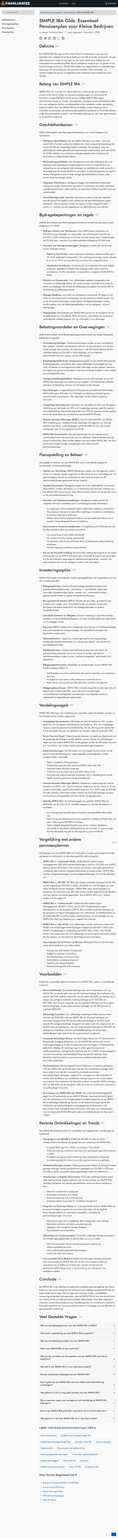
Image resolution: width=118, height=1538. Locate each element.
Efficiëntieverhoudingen (53, 1495)
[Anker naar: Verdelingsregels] (71, 705)
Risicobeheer (8, 27)
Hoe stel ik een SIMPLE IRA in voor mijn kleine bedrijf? (66, 1366)
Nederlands (110, 4)
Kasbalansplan (47, 1448)
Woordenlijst (8, 32)
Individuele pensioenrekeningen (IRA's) (72, 1428)
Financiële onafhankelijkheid (84, 1454)
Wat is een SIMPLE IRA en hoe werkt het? (59, 1348)
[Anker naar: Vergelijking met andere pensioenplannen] (113, 842)
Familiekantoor (8, 19)
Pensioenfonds (69, 1460)
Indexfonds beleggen (50, 1460)
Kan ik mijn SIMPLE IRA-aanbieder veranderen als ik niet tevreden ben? (73, 1410)
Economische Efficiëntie (53, 1487)
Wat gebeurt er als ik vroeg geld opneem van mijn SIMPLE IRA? (70, 1392)
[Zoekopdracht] (18, 12)
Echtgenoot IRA (92, 1466)
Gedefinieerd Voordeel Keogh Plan (76, 1435)
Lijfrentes (84, 1460)
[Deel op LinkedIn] (50, 38)
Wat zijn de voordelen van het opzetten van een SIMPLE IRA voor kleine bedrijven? (73, 1358)
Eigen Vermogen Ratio (53, 1491)
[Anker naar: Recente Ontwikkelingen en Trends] (102, 1123)
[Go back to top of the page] (113, 1534)
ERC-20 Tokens (49, 1500)
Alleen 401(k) (75, 1466)
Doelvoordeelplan (103, 1441)
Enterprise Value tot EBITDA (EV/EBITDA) (61, 1482)
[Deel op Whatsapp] (59, 38)
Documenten (63, 4)
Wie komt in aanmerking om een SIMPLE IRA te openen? (66, 1333)
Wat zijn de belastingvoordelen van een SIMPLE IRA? (65, 1340)
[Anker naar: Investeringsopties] (73, 570)
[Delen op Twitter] (46, 38)
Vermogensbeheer (10, 23)
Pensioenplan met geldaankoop (71, 1448)
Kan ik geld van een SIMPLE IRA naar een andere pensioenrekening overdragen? (72, 1383)
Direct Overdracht (48, 1435)
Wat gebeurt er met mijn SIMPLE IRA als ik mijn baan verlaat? (68, 1418)
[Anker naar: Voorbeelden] (65, 974)
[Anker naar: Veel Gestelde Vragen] (80, 1316)
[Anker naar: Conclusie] (59, 1279)
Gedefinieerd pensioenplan (53, 1466)
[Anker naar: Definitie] (57, 46)
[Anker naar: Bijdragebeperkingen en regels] (97, 214)
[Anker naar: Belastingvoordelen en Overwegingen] (108, 327)
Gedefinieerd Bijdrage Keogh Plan (56, 1441)
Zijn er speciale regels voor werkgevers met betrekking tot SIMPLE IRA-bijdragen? (73, 1402)
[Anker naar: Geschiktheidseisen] (76, 124)
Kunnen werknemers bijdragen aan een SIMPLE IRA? (65, 1374)
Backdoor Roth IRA (83, 1441)
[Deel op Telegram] (64, 38)
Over (73, 4)
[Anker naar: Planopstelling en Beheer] (86, 454)
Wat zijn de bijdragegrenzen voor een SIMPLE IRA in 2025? (68, 1325)
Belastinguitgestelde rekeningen (54, 1454)
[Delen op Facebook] (41, 38)
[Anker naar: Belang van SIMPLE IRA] (83, 83)
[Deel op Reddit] (55, 38)
